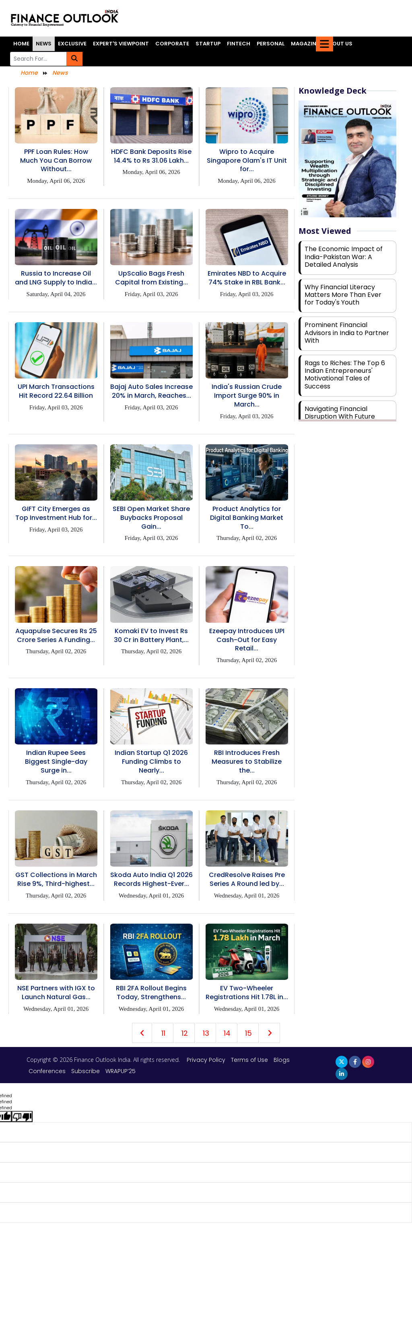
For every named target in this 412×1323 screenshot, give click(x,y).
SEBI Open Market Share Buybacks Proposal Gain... (151, 517)
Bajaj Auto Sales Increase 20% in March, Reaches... (151, 391)
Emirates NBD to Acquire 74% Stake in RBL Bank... (247, 278)
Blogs (282, 1060)
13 (206, 1033)
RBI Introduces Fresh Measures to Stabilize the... (247, 761)
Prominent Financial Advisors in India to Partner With (347, 332)
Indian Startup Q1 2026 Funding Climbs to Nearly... (151, 761)
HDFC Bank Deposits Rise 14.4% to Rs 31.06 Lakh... (151, 156)
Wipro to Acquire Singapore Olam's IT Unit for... (247, 160)
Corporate (172, 43)
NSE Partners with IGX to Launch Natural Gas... (56, 993)
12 (184, 1033)
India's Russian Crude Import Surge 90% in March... (247, 395)
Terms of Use (250, 1060)
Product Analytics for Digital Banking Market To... (246, 517)
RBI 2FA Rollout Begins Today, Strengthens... (151, 993)
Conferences (47, 1071)
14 (227, 1033)
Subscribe (85, 1071)
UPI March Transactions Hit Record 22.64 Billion (56, 391)
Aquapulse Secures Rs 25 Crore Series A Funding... (56, 635)
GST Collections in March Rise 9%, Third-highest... (56, 879)
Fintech (238, 43)
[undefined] (22, 1116)
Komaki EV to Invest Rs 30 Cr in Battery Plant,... (151, 635)
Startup (208, 43)
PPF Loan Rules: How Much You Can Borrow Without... (56, 160)
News (44, 43)
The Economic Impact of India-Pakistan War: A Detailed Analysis (344, 256)
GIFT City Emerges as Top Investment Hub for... (56, 513)
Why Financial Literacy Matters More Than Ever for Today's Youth (343, 294)
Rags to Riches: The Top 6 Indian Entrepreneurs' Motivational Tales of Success (345, 374)
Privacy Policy (207, 1060)
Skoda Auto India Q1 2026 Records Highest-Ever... (151, 879)
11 (163, 1033)
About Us (338, 43)
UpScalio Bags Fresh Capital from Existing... (151, 278)
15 (248, 1033)
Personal (270, 43)
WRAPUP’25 (120, 1071)
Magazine (305, 43)
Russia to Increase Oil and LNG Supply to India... (56, 278)
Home (21, 43)
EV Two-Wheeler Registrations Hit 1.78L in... (247, 993)
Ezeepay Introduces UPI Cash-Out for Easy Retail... (246, 639)
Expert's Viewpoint (121, 43)
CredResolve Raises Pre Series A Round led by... (247, 879)
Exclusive (72, 43)
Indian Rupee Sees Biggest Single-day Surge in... (56, 761)
